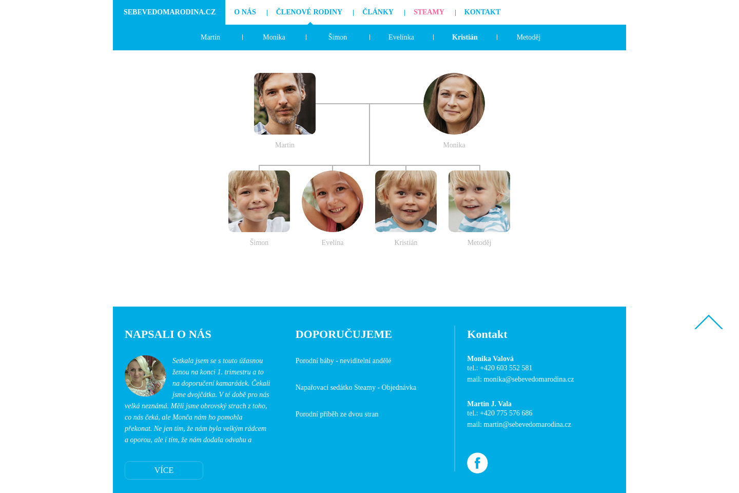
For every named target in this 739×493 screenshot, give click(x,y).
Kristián (465, 37)
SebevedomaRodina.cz (170, 12)
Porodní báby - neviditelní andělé (344, 361)
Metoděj (529, 37)
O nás (245, 12)
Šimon (337, 37)
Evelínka (401, 37)
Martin (210, 37)
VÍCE (163, 470)
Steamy (429, 12)
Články (378, 12)
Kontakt (482, 12)
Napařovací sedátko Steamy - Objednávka (356, 387)
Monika (274, 37)
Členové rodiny (309, 12)
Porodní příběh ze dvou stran (337, 414)
